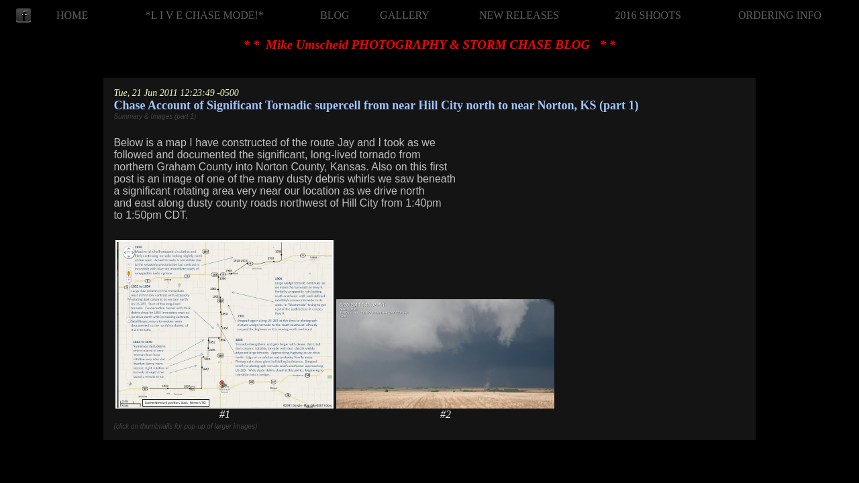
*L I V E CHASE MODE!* (205, 15)
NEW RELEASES (519, 15)
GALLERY (405, 15)
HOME (72, 15)
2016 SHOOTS (648, 15)
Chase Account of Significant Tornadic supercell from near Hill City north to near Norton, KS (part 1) (375, 105)
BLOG (335, 15)
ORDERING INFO (779, 15)
